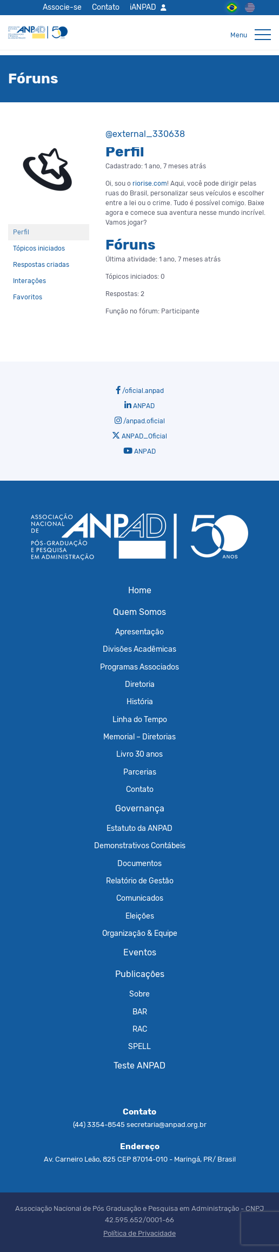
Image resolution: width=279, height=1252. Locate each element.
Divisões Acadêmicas (139, 649)
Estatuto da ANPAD (139, 828)
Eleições (139, 916)
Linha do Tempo (139, 719)
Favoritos (27, 297)
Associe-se (62, 7)
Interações (29, 281)
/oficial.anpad (140, 390)
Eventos (139, 952)
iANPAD (143, 7)
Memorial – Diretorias (139, 736)
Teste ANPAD (139, 1065)
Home (139, 590)
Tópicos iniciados (39, 248)
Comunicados (139, 898)
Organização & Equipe (139, 933)
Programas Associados (139, 667)
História (140, 701)
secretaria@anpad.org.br (167, 1124)
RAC (139, 1029)
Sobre (139, 993)
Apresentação (139, 631)
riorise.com (149, 183)
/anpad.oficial (140, 420)
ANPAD (139, 405)
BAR (139, 1011)
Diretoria (140, 684)
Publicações (139, 974)
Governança (139, 808)
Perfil (21, 232)
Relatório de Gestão (140, 880)
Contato (105, 7)
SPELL (139, 1046)
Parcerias (139, 772)
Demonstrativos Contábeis (139, 845)
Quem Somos (139, 612)
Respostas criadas (41, 264)
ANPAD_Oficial (139, 435)
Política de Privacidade (139, 1233)
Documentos (139, 863)
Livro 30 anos (139, 754)
